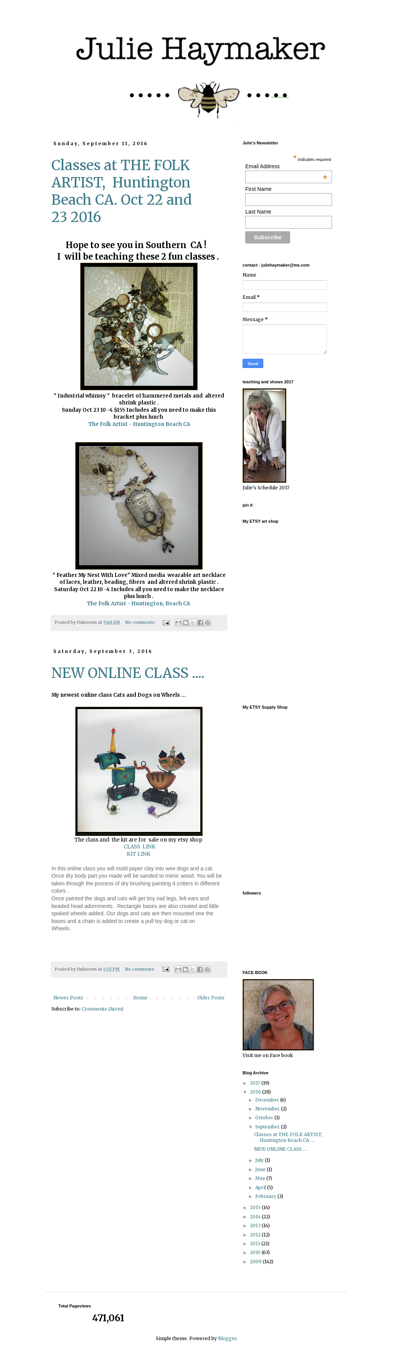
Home (140, 998)
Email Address (286, 166)
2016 (256, 1092)
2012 (256, 1235)
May (260, 1178)
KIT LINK (139, 854)
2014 (256, 1216)
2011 (255, 1243)
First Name (258, 189)
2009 (256, 1261)
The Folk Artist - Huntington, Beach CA (139, 603)
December (267, 1100)
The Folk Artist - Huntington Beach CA (139, 424)
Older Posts (211, 998)
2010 (256, 1252)
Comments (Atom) (103, 1009)
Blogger (227, 1338)
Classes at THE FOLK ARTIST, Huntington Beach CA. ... (289, 1137)
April (261, 1187)
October (264, 1117)
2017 (255, 1083)
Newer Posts (68, 998)
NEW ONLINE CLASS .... (128, 673)
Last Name (258, 212)
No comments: (141, 622)
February (266, 1196)
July (260, 1160)
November (268, 1109)
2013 (256, 1225)
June (261, 1169)
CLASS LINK (138, 846)
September (268, 1127)
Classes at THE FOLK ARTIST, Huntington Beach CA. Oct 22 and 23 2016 (121, 191)
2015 (256, 1207)
